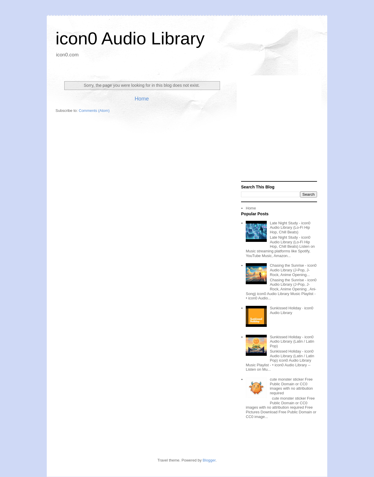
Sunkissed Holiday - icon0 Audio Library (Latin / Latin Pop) (292, 341)
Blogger (209, 460)
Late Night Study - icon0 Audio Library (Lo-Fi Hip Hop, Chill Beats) (290, 227)
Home (142, 99)
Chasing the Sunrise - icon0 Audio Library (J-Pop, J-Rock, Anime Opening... (293, 270)
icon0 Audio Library (130, 38)
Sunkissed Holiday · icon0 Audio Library (291, 310)
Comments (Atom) (94, 110)
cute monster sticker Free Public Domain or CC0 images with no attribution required (291, 386)
